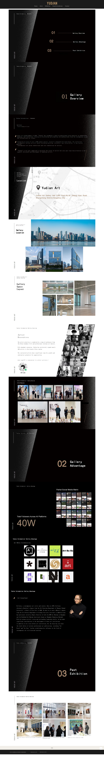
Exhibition (47, 6)
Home (35, 6)
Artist (41, 6)
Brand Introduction (58, 6)
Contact (67, 6)
